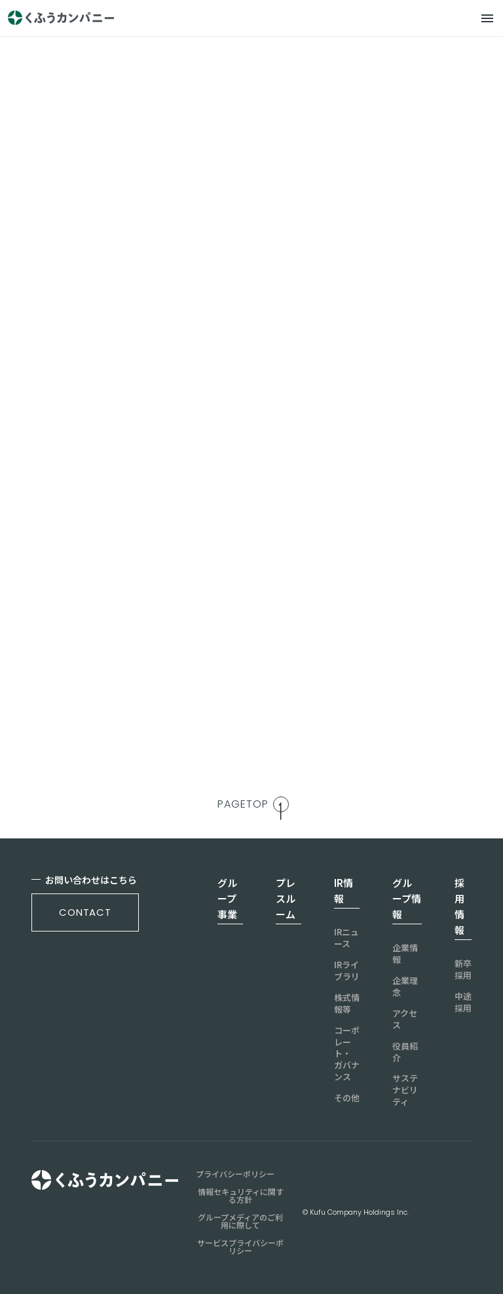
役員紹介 (405, 1052)
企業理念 (405, 986)
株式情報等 (347, 1003)
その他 (347, 1098)
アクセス (404, 1019)
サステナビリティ (405, 1090)
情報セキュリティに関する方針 (241, 1196)
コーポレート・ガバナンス (347, 1054)
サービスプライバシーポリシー (240, 1247)
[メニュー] (487, 18)
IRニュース (346, 938)
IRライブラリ (347, 971)
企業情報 (405, 954)
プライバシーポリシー (235, 1174)
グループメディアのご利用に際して (240, 1221)
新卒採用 (463, 969)
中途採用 (463, 1002)
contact (85, 912)
